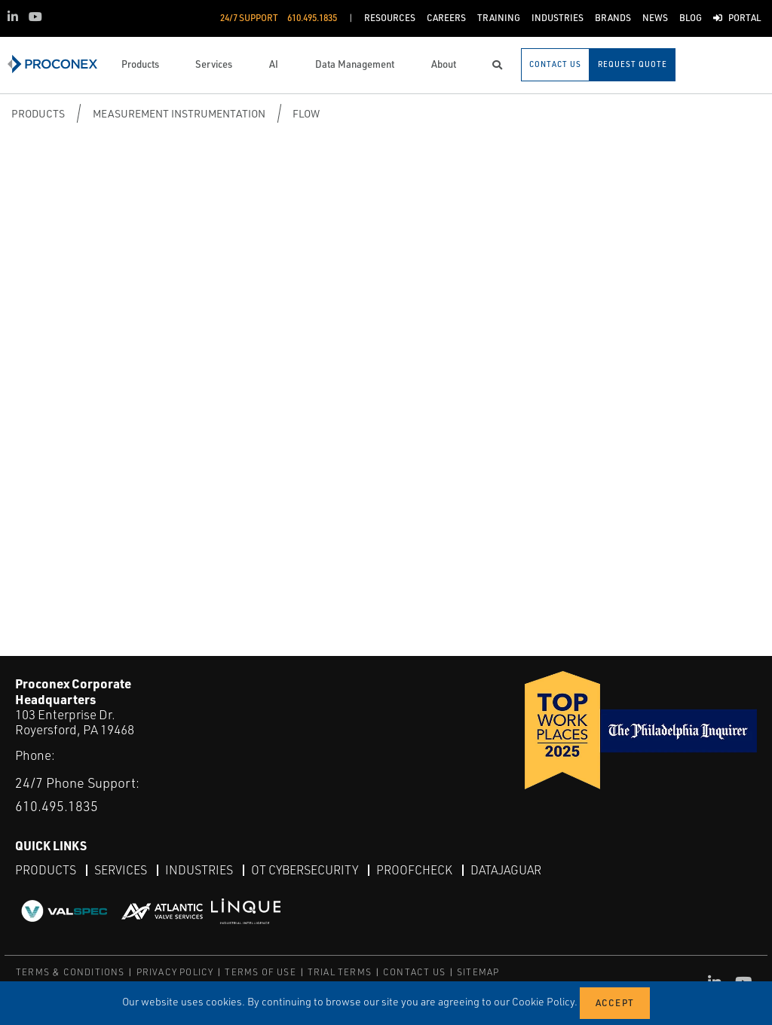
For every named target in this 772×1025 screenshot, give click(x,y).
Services (120, 869)
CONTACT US (414, 972)
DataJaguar (505, 869)
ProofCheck (414, 869)
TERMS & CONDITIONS (70, 972)
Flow (306, 113)
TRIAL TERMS (340, 972)
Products (38, 113)
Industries (199, 869)
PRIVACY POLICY (175, 972)
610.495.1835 (56, 806)
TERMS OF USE (260, 972)
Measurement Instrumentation (179, 113)
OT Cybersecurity (304, 869)
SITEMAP (478, 972)
